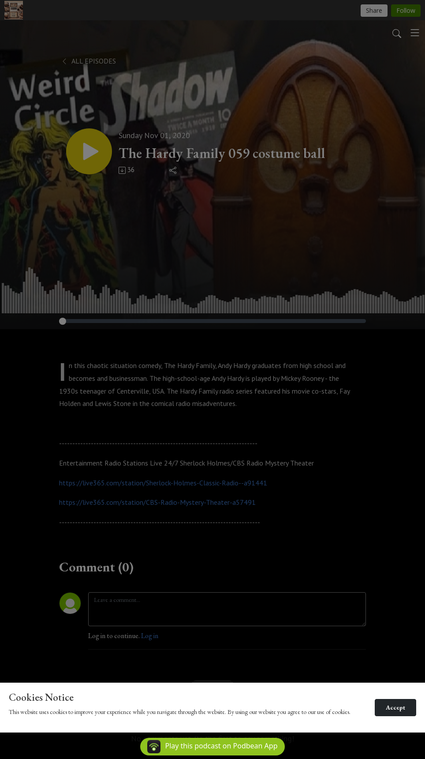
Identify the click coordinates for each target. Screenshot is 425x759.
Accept (395, 707)
